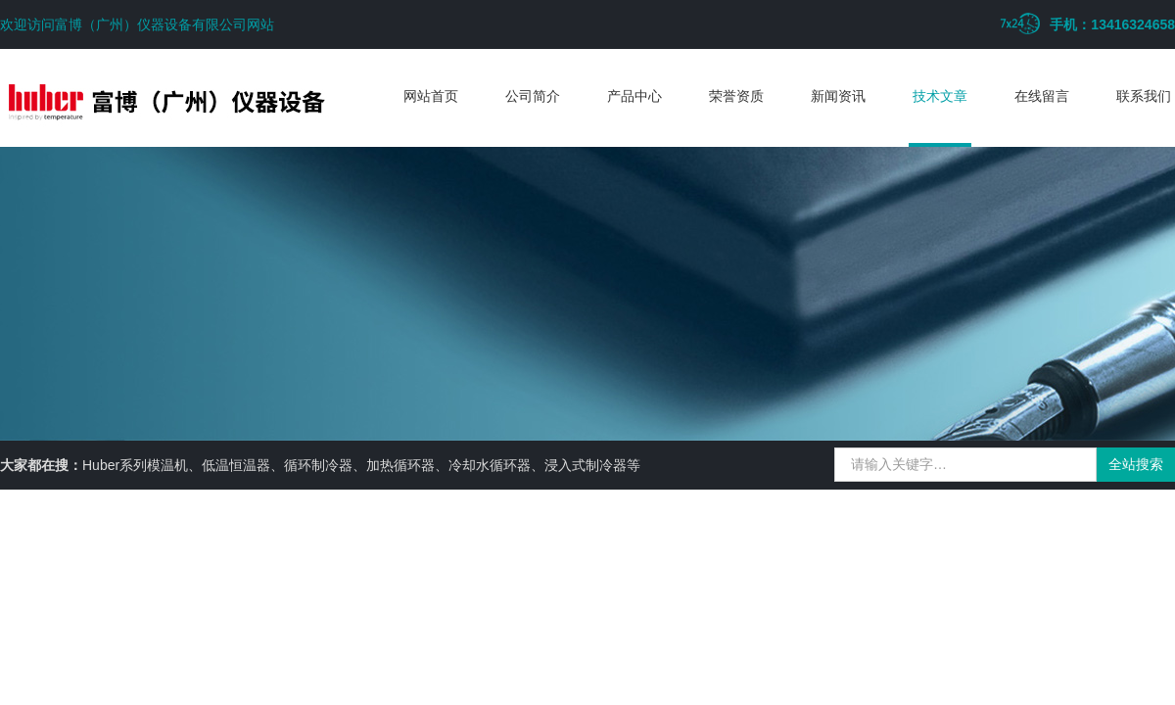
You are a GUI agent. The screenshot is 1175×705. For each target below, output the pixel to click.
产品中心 (634, 96)
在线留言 (1041, 96)
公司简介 (532, 96)
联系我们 (1143, 96)
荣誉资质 (736, 96)
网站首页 (430, 96)
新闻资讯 (838, 96)
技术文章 (940, 96)
